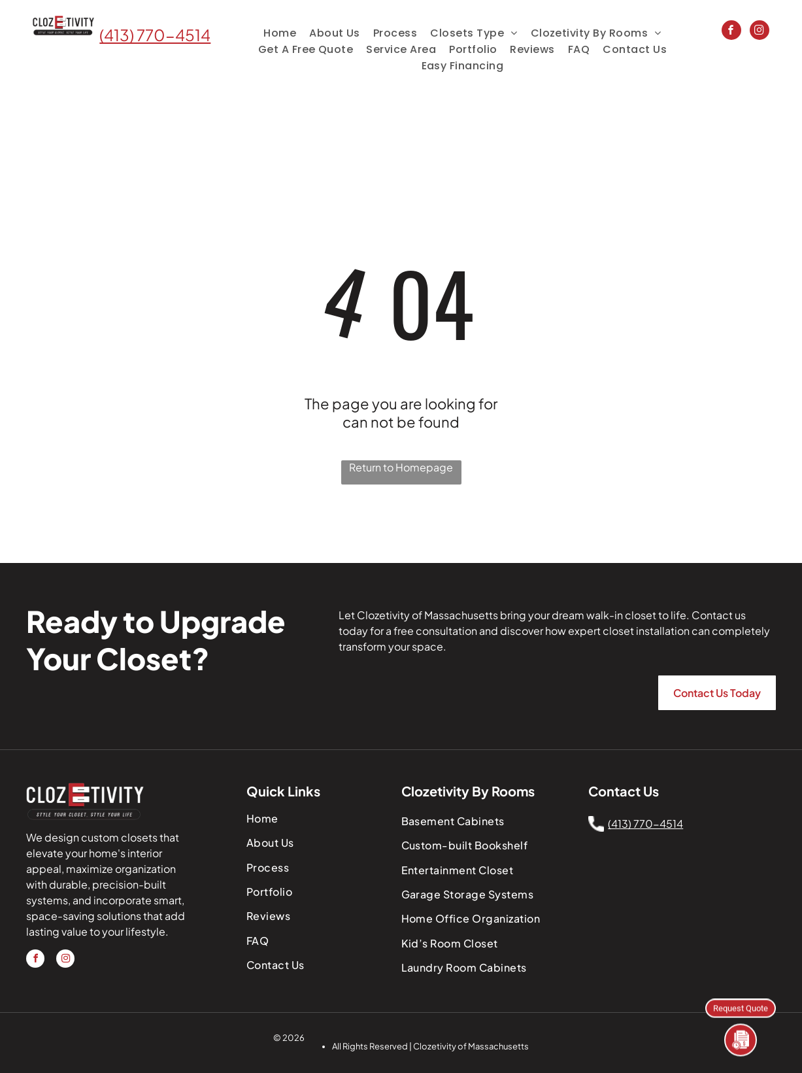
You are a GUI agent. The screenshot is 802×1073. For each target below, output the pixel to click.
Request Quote (740, 1007)
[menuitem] (280, 33)
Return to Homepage (401, 467)
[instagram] (759, 31)
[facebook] (731, 31)
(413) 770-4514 (154, 34)
